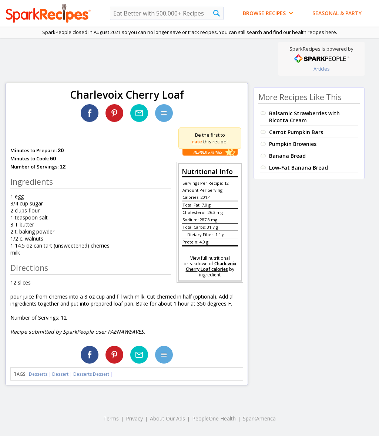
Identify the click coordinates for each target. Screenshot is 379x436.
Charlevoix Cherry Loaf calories (211, 266)
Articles (321, 68)
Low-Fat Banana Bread (298, 167)
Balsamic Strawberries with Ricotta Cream (304, 117)
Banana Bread (287, 155)
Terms (111, 418)
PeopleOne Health (214, 418)
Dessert (60, 374)
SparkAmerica (259, 418)
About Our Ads (167, 418)
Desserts (38, 374)
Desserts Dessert (91, 374)
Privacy (134, 418)
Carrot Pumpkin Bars (296, 132)
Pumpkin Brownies (292, 143)
